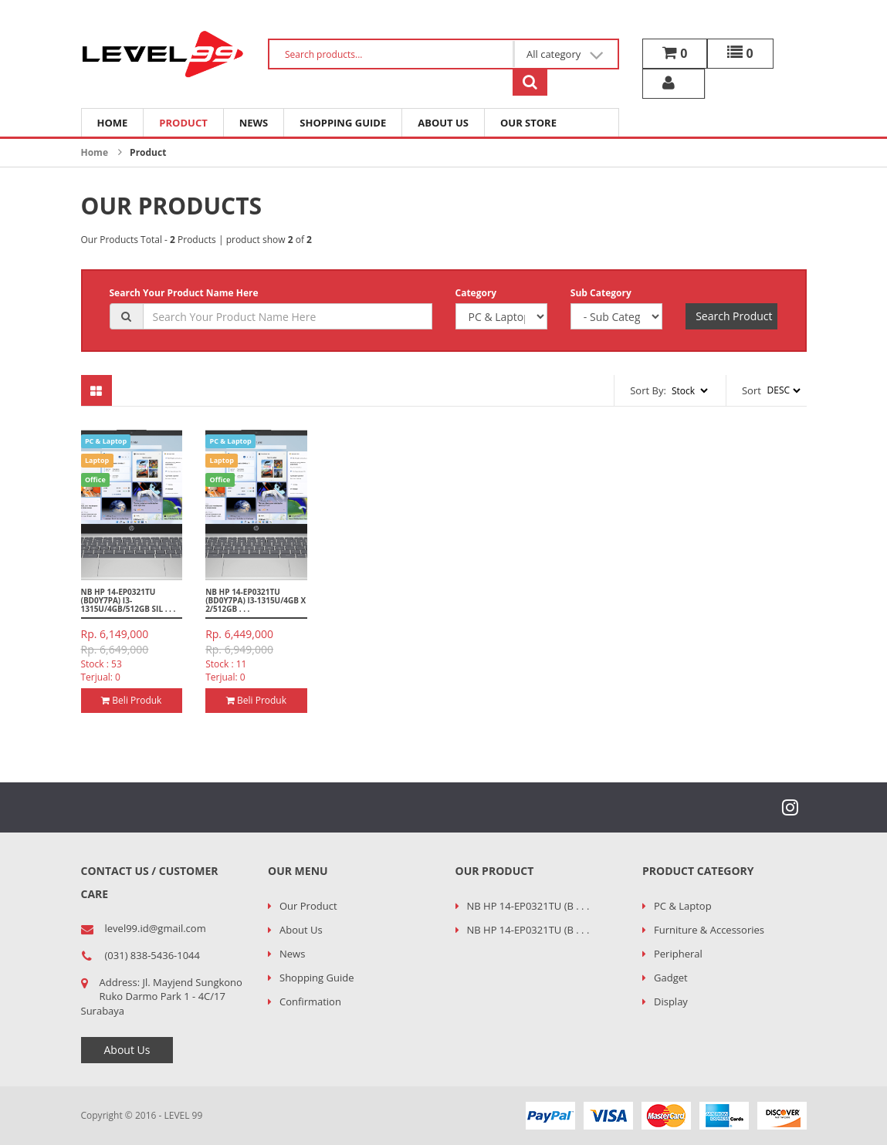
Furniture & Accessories (709, 930)
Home (112, 123)
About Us (443, 123)
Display (671, 1001)
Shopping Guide (343, 123)
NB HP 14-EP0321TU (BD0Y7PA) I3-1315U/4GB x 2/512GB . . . (255, 600)
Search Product (734, 316)
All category (565, 54)
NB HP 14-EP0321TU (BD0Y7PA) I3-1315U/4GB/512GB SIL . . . (128, 600)
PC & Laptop (683, 906)
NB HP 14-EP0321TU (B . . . (528, 906)
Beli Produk (131, 700)
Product (183, 123)
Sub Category (600, 292)
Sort (751, 390)
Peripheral (678, 954)
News (254, 123)
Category (476, 292)
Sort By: (648, 390)
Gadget (671, 978)
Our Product (308, 906)
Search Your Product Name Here (184, 292)
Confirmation (310, 1001)
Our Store (528, 123)
